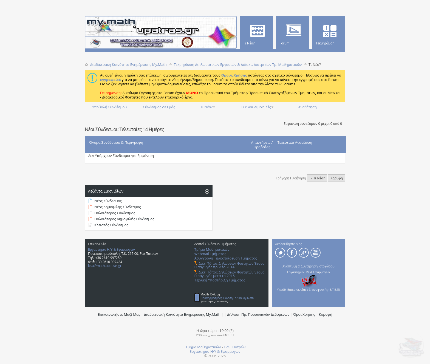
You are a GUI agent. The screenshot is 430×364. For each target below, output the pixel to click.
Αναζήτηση (307, 107)
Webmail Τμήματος (210, 253)
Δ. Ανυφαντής (318, 289)
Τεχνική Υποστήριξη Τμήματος (219, 280)
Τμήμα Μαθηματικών (212, 249)
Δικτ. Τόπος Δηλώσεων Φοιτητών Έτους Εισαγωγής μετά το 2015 (229, 274)
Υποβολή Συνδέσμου (109, 107)
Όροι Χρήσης (304, 314)
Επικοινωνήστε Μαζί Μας (119, 314)
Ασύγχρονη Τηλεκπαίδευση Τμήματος (225, 258)
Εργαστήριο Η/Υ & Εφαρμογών (111, 249)
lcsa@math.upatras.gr (104, 265)
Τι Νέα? (206, 107)
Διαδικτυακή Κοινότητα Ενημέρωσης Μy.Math (182, 314)
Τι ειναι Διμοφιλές (256, 107)
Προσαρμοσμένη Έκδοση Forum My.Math (227, 298)
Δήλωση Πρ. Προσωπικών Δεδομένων (258, 314)
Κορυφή (336, 178)
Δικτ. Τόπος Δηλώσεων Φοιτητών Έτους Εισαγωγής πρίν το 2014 (229, 265)
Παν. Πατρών (235, 347)
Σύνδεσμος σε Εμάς (159, 107)
